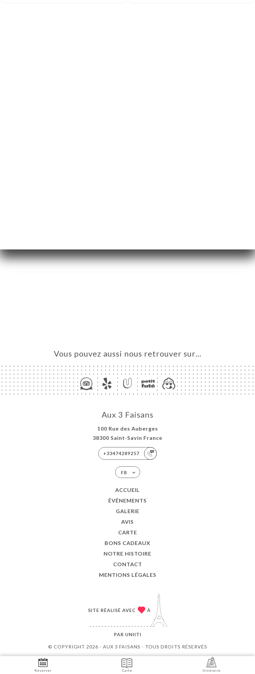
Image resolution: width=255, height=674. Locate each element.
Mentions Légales (127, 575)
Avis (127, 521)
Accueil (127, 490)
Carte (127, 532)
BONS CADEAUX (127, 543)
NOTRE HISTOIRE (127, 553)
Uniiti (133, 634)
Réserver (43, 664)
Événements (127, 500)
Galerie (127, 511)
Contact (127, 564)
